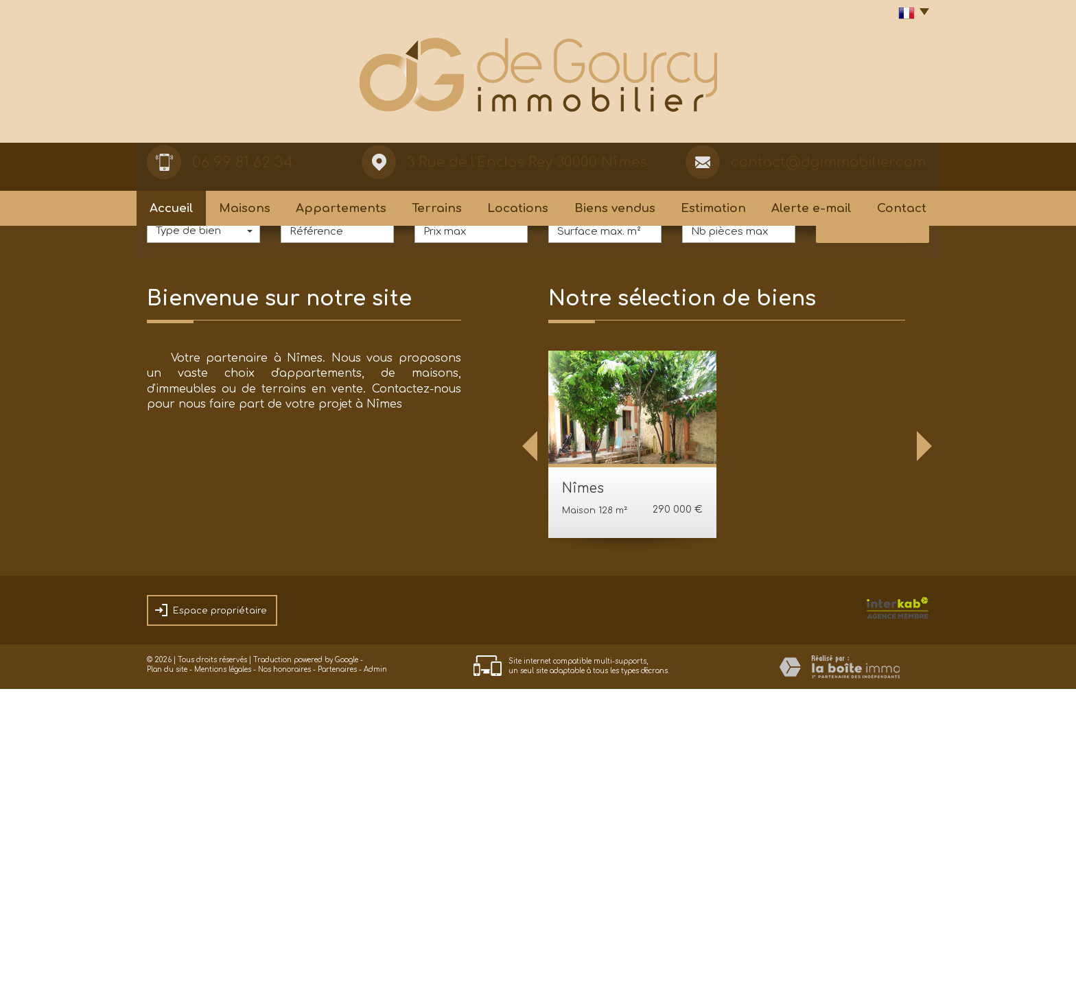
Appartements (341, 208)
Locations (517, 208)
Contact (901, 208)
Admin (375, 962)
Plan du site (167, 962)
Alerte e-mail (811, 208)
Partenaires (337, 962)
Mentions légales (222, 962)
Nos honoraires (284, 962)
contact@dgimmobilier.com (828, 162)
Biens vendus (614, 208)
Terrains (437, 208)
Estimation (713, 208)
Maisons (244, 208)
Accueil (172, 208)
